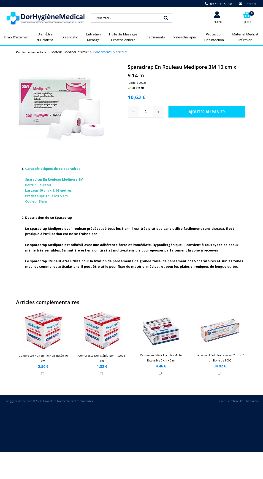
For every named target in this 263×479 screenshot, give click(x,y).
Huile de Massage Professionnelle (123, 37)
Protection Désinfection (214, 37)
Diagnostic (69, 37)
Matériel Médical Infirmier (245, 37)
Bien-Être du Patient (45, 37)
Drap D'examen (16, 37)
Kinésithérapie (184, 37)
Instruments (155, 37)
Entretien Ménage (93, 37)
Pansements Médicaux (110, 52)
